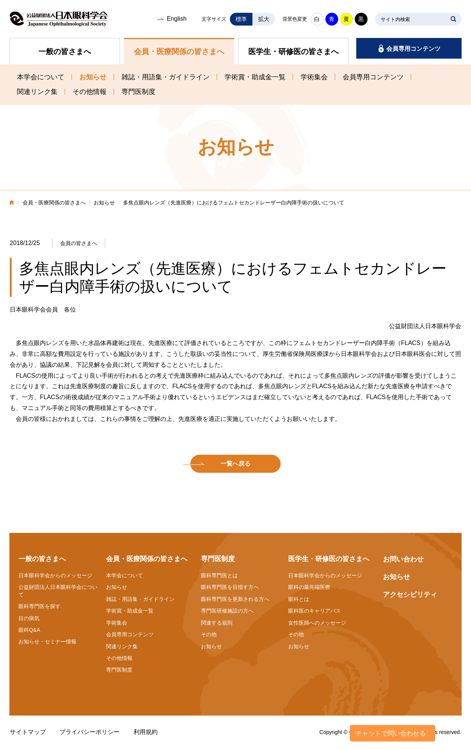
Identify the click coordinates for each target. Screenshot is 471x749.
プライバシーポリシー (89, 732)
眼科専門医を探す (39, 606)
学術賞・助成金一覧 (255, 77)
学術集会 (314, 77)
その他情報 (89, 91)
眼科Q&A (29, 630)
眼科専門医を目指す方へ (230, 587)
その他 (209, 634)
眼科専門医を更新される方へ (235, 599)
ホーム (12, 203)
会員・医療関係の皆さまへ (179, 51)
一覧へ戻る (235, 463)
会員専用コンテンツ (413, 48)
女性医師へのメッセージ (317, 623)
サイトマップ (28, 732)
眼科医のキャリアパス (314, 611)
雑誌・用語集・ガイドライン (166, 77)
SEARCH (453, 19)
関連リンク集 (37, 91)
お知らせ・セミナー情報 (47, 642)
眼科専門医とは (219, 575)
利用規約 (146, 732)
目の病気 (29, 618)
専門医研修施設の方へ (227, 611)
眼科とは (298, 599)
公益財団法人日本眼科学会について (57, 591)
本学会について (40, 77)
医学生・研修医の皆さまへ (293, 51)
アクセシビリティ (410, 594)
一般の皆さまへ (64, 51)
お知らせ (92, 77)
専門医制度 (138, 91)
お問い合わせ (403, 559)
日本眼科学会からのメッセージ (55, 575)
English (176, 18)
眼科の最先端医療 (309, 587)
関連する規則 (216, 623)
